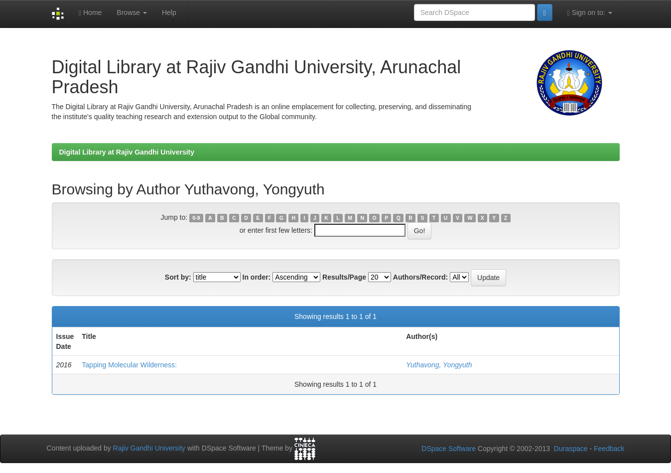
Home (90, 12)
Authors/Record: (420, 277)
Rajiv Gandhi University (149, 448)
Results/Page (344, 277)
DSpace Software (448, 449)
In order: (257, 277)
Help (169, 12)
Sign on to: (589, 12)
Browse (132, 12)
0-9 (196, 218)
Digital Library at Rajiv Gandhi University (127, 152)
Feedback (609, 449)
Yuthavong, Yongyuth (439, 365)
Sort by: (178, 277)
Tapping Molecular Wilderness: (129, 365)
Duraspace (571, 449)
